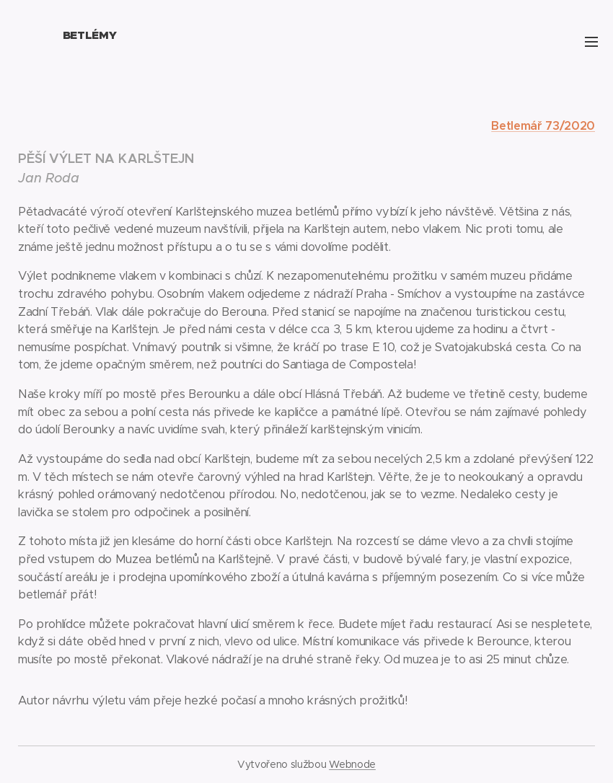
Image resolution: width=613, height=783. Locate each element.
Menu (591, 42)
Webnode (352, 764)
